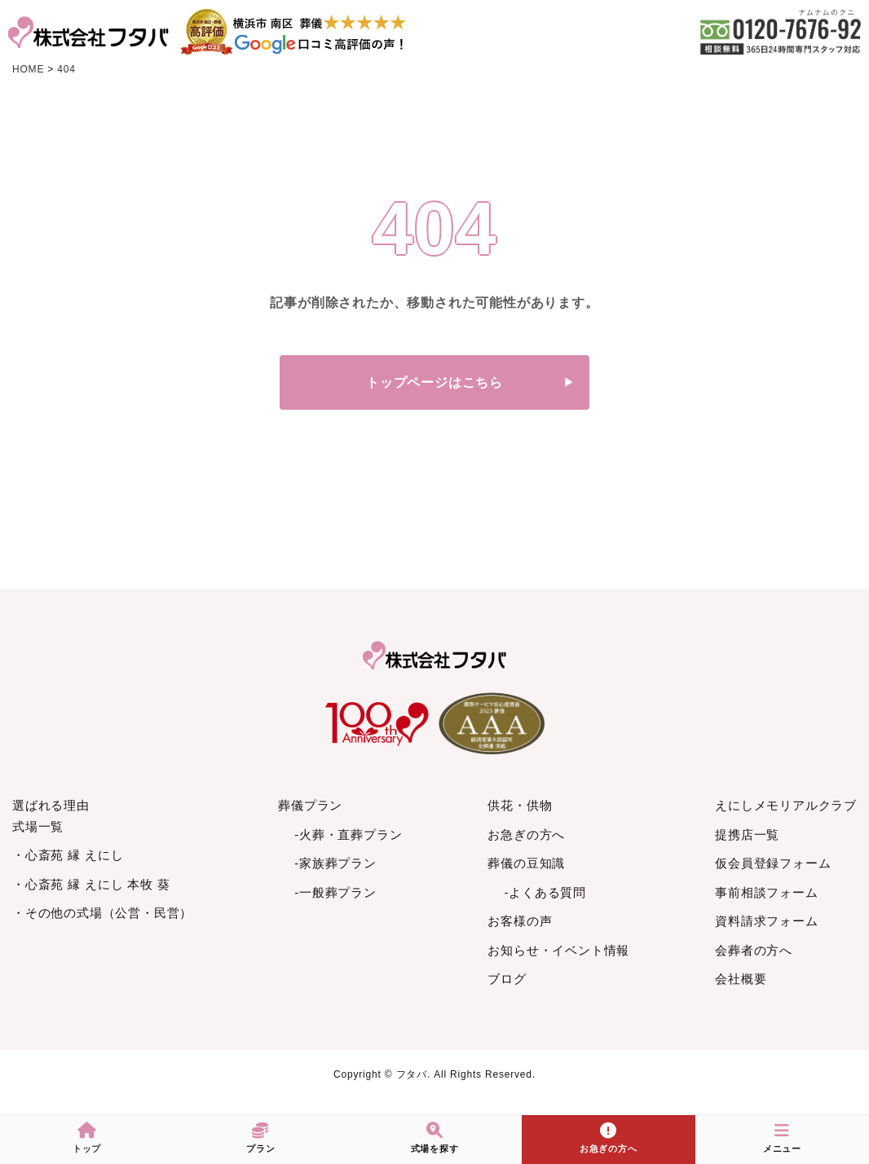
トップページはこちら (434, 382)
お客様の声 (519, 921)
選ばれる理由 (51, 805)
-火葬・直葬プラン (348, 834)
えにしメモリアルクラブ (786, 805)
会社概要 (740, 979)
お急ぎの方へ (526, 834)
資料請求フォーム (766, 921)
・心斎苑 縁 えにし (67, 855)
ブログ (506, 979)
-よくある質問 (545, 892)
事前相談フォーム (766, 892)
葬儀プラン (310, 805)
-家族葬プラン (335, 863)
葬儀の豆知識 (526, 863)
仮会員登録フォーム (773, 863)
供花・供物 (519, 805)
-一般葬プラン (335, 892)
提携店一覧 (747, 834)
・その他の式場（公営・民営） (102, 913)
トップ (87, 1137)
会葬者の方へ (753, 950)
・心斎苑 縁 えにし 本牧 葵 (91, 884)
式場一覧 (38, 826)
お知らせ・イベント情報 (558, 950)
